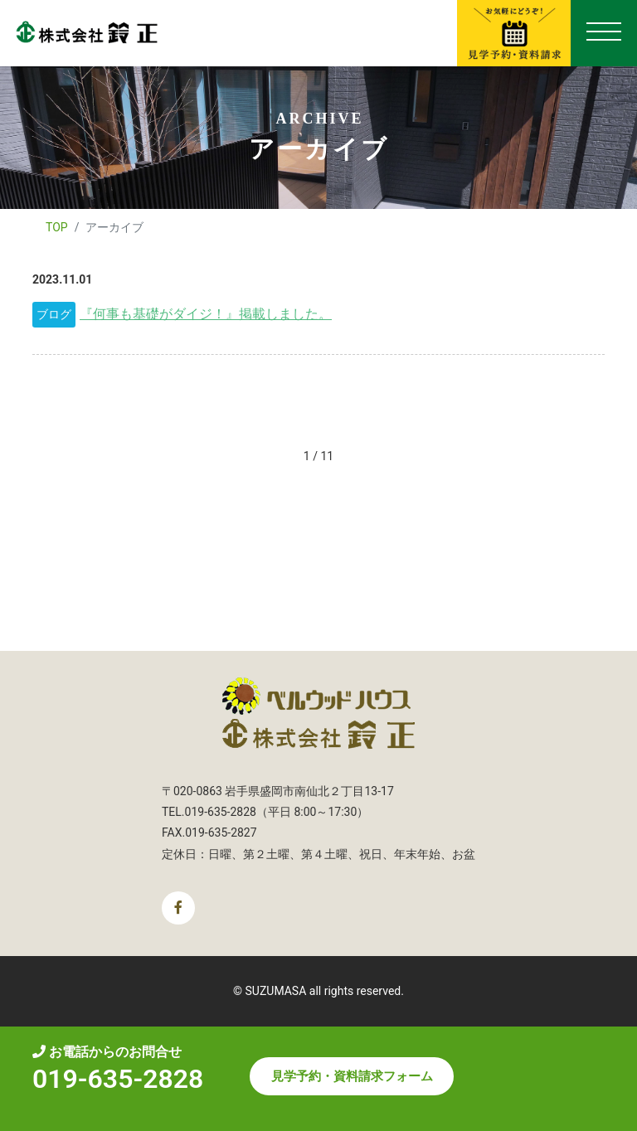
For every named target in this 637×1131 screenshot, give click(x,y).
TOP (57, 227)
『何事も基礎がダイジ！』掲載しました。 (206, 314)
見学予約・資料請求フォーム (352, 1076)
